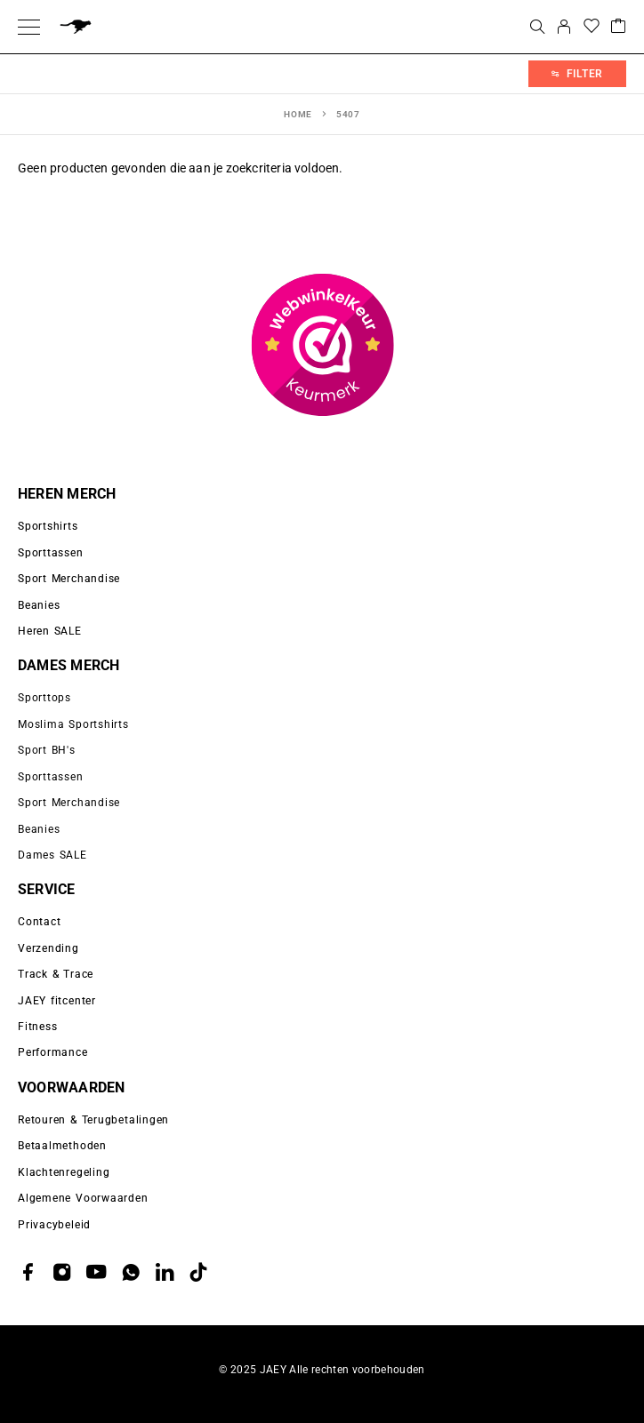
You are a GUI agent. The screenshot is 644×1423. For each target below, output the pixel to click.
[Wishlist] (592, 27)
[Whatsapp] (131, 1272)
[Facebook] (28, 1272)
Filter (577, 74)
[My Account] (564, 27)
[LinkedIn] (164, 1272)
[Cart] (618, 27)
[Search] (537, 27)
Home (298, 114)
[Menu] (29, 26)
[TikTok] (198, 1272)
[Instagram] (62, 1272)
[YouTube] (96, 1272)
